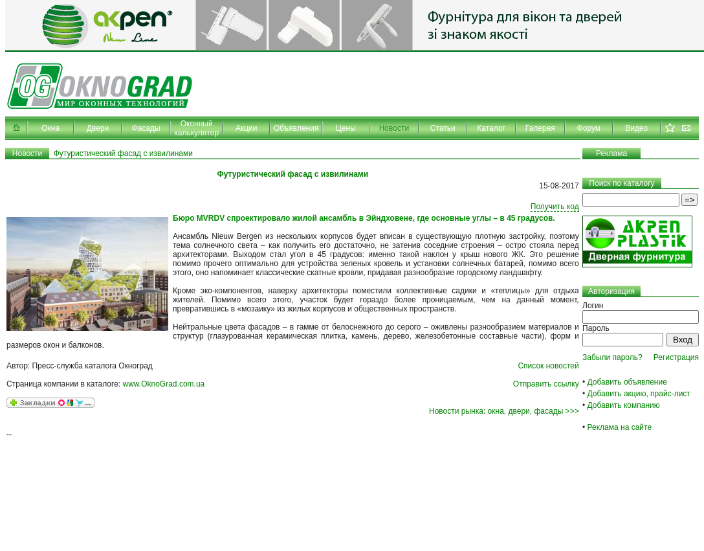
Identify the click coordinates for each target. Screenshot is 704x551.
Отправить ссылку (546, 383)
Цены (346, 128)
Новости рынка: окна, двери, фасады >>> (504, 411)
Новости (394, 128)
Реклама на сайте (620, 427)
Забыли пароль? (612, 357)
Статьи (443, 128)
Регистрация (676, 357)
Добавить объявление (627, 382)
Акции (247, 128)
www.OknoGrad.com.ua (164, 383)
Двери (98, 128)
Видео (636, 128)
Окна (50, 128)
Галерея (540, 128)
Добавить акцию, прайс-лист (639, 393)
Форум (588, 128)
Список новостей (548, 365)
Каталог (491, 128)
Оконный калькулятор (196, 128)
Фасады (146, 128)
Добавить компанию (624, 405)
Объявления (296, 128)
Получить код (555, 206)
